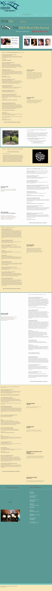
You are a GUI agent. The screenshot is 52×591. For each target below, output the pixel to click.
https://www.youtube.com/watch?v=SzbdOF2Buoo (9, 99)
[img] (5, 493)
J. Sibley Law (41, 46)
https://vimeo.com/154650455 (6, 119)
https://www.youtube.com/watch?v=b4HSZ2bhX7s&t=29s (35, 195)
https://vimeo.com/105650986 (6, 60)
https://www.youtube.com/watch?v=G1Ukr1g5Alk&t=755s (35, 203)
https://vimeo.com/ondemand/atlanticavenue (7, 432)
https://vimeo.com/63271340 (31, 219)
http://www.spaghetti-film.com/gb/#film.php (8, 110)
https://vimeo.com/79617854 (5, 452)
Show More (10, 502)
